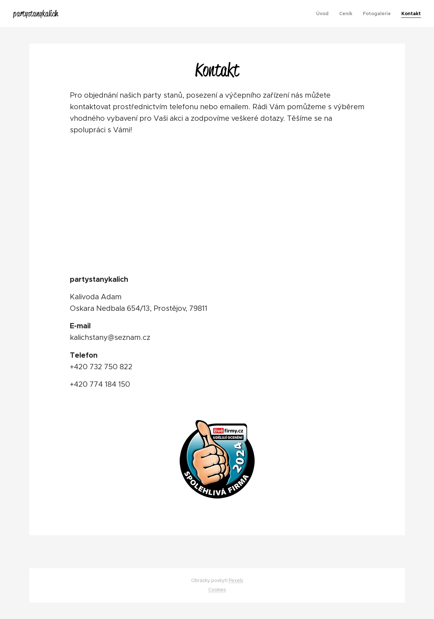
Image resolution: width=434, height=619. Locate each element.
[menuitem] (324, 13)
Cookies (217, 590)
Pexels (236, 580)
